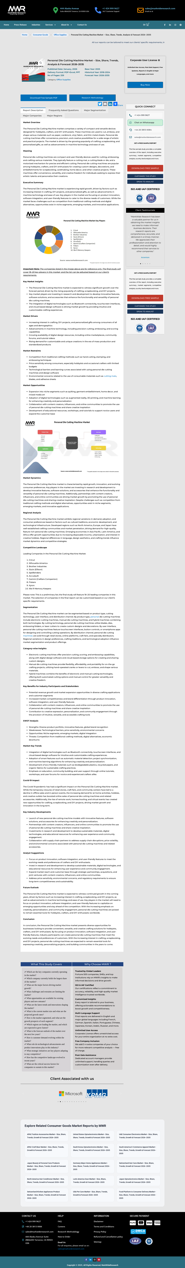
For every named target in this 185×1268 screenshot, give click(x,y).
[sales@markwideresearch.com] (140, 10)
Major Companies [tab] (32, 115)
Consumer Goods (40, 35)
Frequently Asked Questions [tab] (64, 110)
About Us (66, 25)
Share (118, 104)
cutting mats (110, 376)
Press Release (20, 25)
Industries (36, 25)
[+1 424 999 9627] (98, 10)
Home (6, 25)
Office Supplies (60, 35)
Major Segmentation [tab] (95, 110)
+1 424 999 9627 (111, 8)
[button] (40, 62)
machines (28, 636)
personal (94, 617)
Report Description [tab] (33, 110)
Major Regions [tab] (54, 115)
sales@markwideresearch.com (160, 8)
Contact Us (82, 25)
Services (50, 25)
